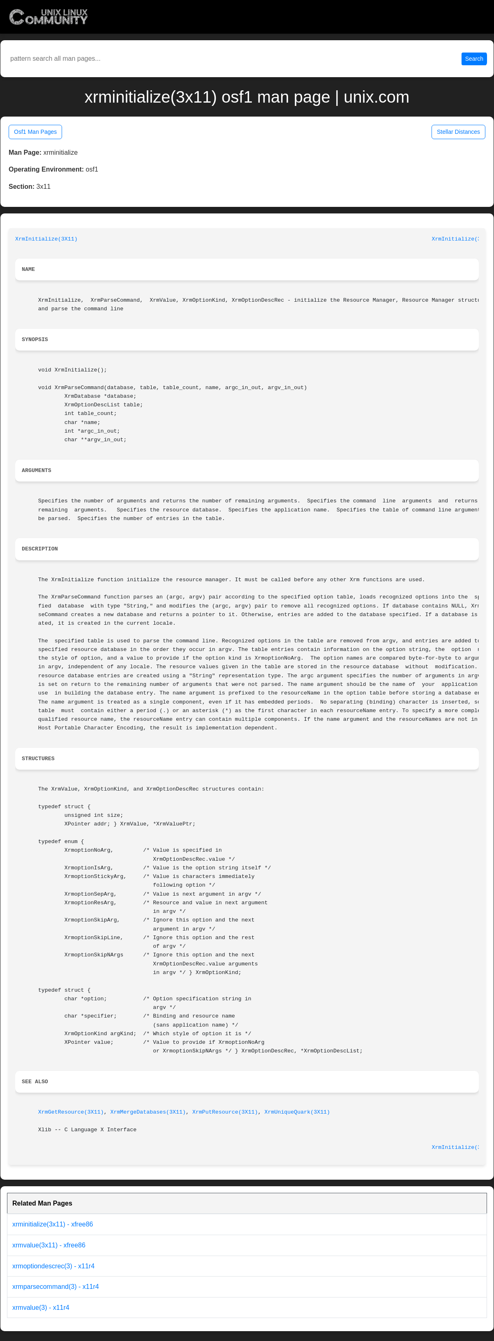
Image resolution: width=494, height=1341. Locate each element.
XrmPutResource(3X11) (225, 1112)
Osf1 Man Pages (35, 131)
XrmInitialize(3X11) (46, 239)
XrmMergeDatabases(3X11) (148, 1112)
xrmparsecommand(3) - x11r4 (55, 1286)
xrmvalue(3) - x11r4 (40, 1307)
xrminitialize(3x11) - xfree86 (52, 1224)
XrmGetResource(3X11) (71, 1112)
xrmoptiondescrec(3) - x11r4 (53, 1266)
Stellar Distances (458, 131)
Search (474, 58)
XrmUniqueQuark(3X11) (297, 1112)
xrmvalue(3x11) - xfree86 (48, 1245)
